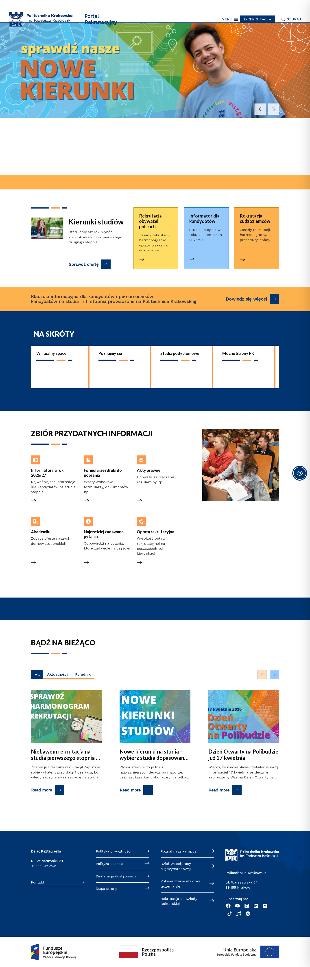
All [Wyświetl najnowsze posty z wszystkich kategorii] (37, 674)
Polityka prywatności (113, 851)
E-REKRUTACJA (257, 19)
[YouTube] (237, 906)
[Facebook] (228, 906)
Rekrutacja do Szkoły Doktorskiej (179, 901)
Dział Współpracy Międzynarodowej (176, 866)
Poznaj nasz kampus (178, 851)
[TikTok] (229, 913)
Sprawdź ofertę (83, 264)
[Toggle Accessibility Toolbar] (300, 473)
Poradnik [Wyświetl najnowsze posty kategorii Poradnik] (82, 674)
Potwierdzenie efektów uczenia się (180, 883)
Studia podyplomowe (179, 353)
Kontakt (37, 882)
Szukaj (294, 19)
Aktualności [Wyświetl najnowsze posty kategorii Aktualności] (57, 674)
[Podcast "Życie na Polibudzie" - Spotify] (248, 913)
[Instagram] (246, 906)
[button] (227, 19)
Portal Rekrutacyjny (101, 19)
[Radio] (239, 913)
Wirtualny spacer (52, 353)
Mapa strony (106, 888)
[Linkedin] (256, 906)
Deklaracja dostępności (116, 876)
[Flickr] (265, 906)
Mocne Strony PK (238, 353)
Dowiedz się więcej (246, 299)
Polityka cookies (109, 864)
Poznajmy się (110, 353)
